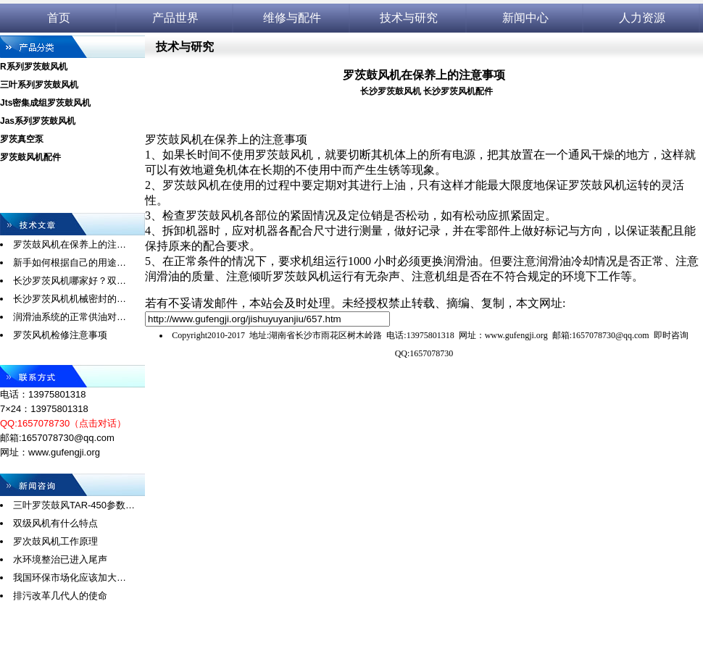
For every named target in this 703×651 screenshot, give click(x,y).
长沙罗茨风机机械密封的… (69, 298)
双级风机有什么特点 (55, 523)
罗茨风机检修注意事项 (60, 334)
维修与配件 (292, 18)
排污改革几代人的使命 (60, 595)
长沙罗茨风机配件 (458, 91)
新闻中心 (525, 18)
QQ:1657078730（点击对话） (63, 423)
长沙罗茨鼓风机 (390, 91)
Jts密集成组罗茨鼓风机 (45, 103)
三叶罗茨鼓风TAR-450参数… (74, 505)
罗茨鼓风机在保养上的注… (69, 244)
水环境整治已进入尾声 (60, 559)
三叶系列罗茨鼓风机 (39, 85)
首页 (58, 18)
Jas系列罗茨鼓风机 (37, 121)
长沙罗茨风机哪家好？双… (69, 280)
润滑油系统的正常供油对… (69, 316)
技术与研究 (409, 18)
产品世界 (175, 18)
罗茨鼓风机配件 (30, 157)
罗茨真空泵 (21, 139)
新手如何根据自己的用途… (69, 262)
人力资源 (642, 18)
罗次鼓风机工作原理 (55, 541)
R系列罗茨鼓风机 (33, 67)
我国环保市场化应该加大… (69, 577)
